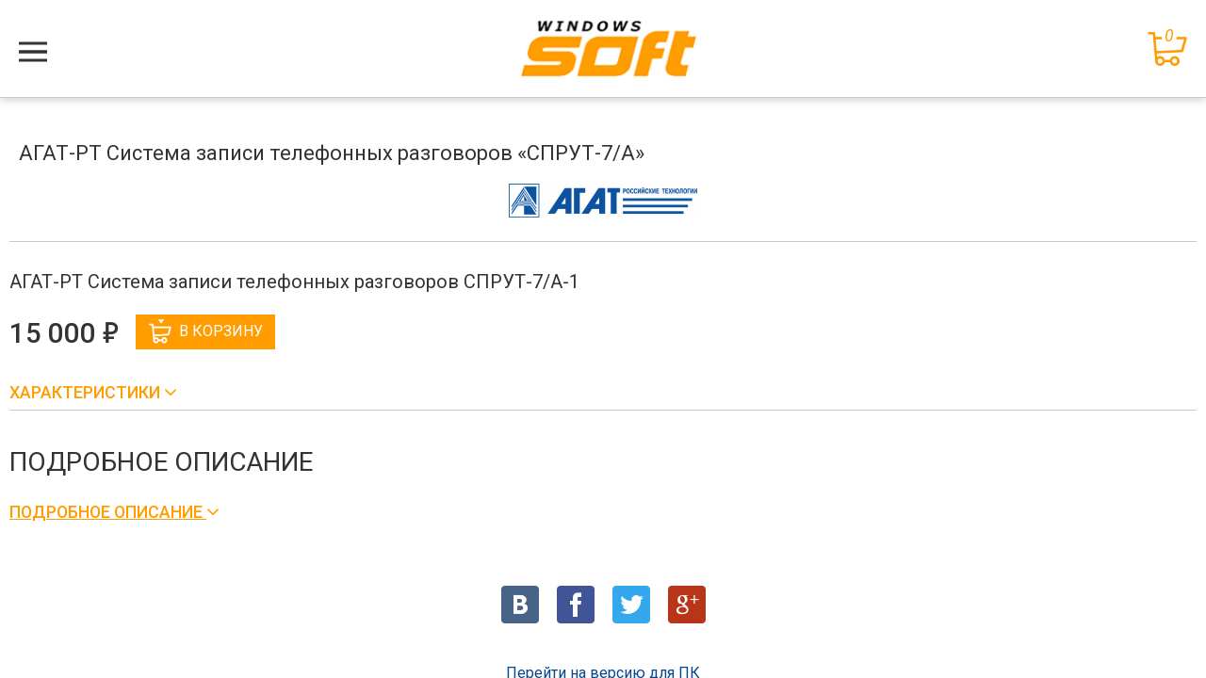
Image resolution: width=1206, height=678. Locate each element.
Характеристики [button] (86, 392)
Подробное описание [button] (107, 512)
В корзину (206, 331)
